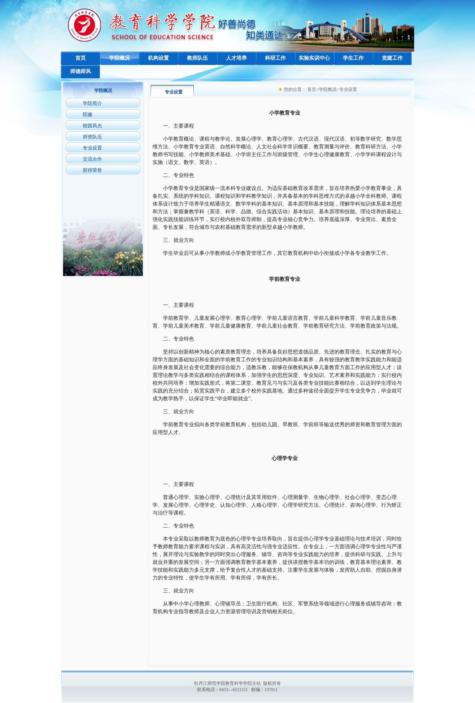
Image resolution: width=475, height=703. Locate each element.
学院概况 (119, 58)
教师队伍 (197, 58)
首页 (80, 58)
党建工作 (392, 58)
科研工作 (275, 58)
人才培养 (236, 58)
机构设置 (158, 58)
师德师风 (80, 71)
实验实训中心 (314, 58)
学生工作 (353, 58)
